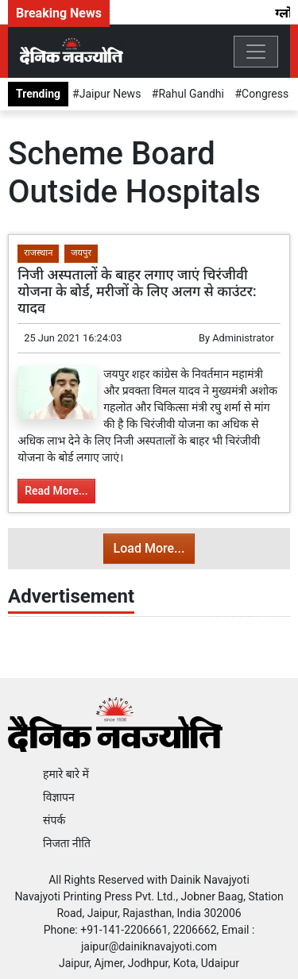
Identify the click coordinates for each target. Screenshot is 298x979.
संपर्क (54, 820)
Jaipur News (110, 93)
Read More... (56, 490)
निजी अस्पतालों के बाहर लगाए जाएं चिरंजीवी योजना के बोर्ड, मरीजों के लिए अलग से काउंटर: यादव (136, 291)
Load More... (149, 548)
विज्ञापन (59, 797)
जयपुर (81, 253)
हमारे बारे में (66, 774)
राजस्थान (38, 253)
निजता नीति (67, 843)
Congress (265, 93)
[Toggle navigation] (256, 51)
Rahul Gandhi (190, 93)
